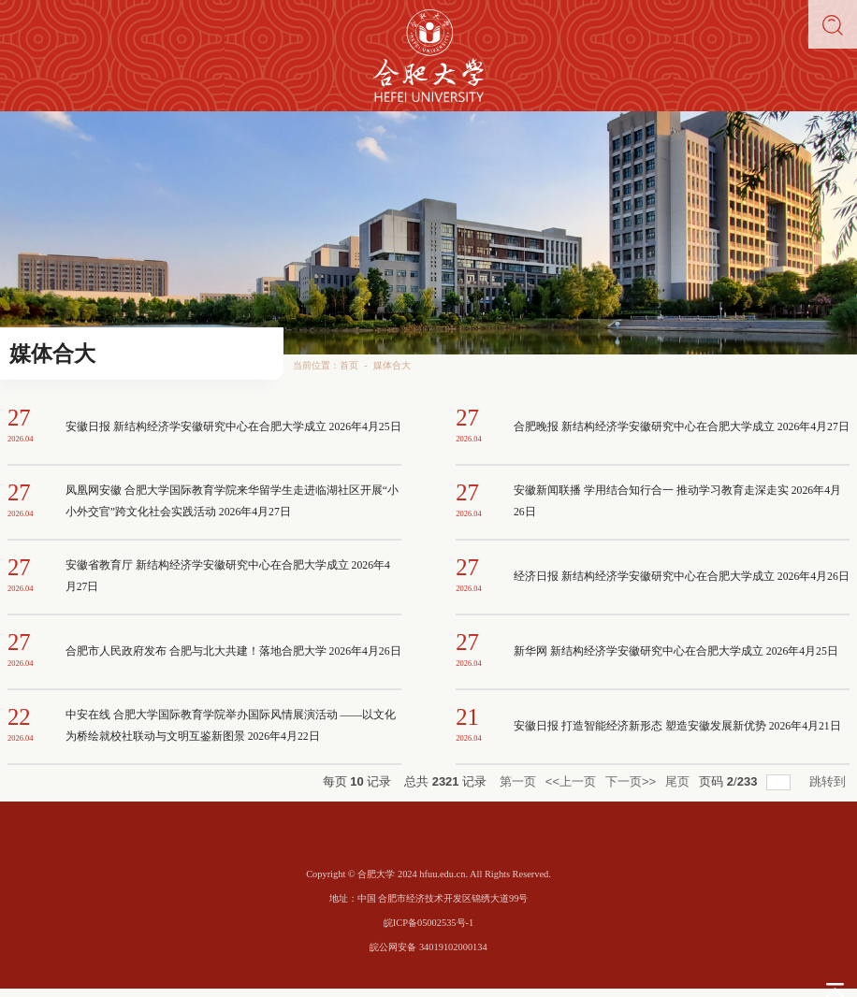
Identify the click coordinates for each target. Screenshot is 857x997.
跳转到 (829, 781)
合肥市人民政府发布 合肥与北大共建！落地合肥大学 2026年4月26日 (233, 651)
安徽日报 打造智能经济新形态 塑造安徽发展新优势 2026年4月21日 (677, 726)
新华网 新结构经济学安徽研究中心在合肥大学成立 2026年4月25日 (676, 651)
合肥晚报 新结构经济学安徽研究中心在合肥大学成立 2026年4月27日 (682, 427)
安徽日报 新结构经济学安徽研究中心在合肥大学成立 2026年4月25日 (233, 427)
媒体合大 (392, 365)
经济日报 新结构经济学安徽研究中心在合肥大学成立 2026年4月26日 (682, 577)
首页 (349, 365)
